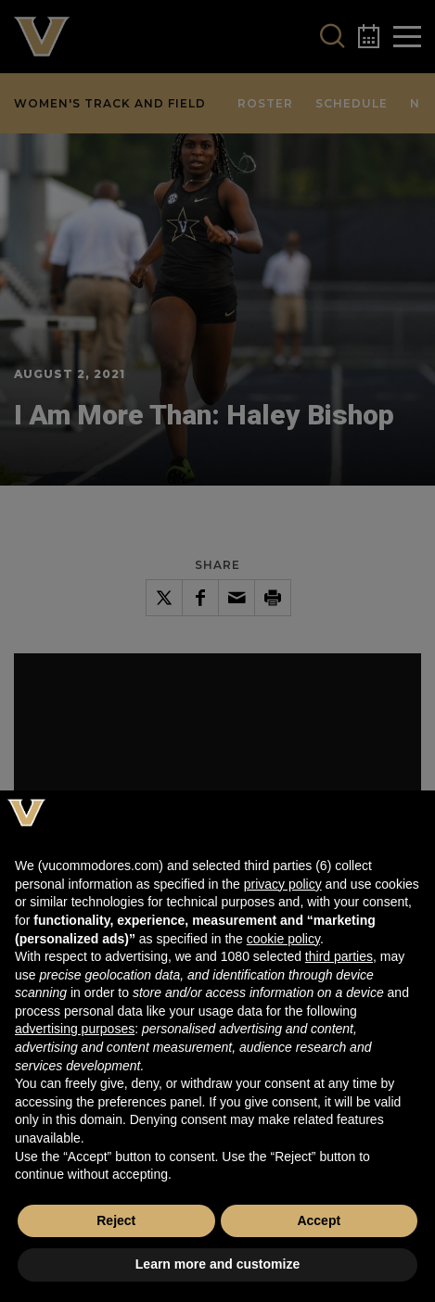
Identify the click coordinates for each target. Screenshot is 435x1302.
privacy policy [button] (283, 884)
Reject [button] (115, 1220)
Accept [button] (318, 1220)
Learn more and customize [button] (217, 1264)
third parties (339, 956)
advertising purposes (74, 1028)
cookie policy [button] (283, 938)
